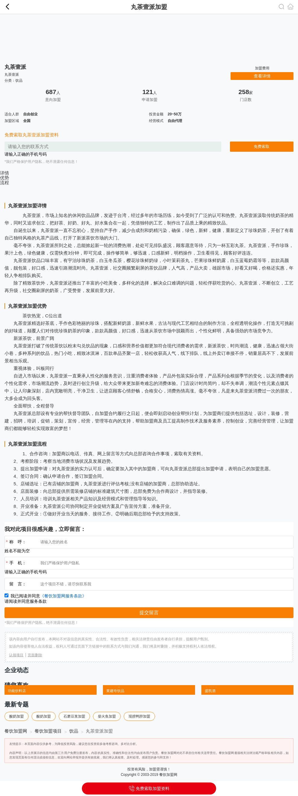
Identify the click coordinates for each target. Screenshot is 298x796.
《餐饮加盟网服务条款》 (63, 596)
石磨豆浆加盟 (74, 716)
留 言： (17, 584)
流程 (4, 182)
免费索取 (261, 146)
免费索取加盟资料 (149, 787)
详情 (4, 172)
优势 (4, 177)
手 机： (15, 563)
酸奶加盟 (16, 716)
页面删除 (35, 655)
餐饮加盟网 (16, 730)
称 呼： (15, 542)
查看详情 (262, 76)
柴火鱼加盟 (107, 716)
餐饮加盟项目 (48, 730)
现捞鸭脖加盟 (139, 716)
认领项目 (16, 655)
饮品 (19, 80)
